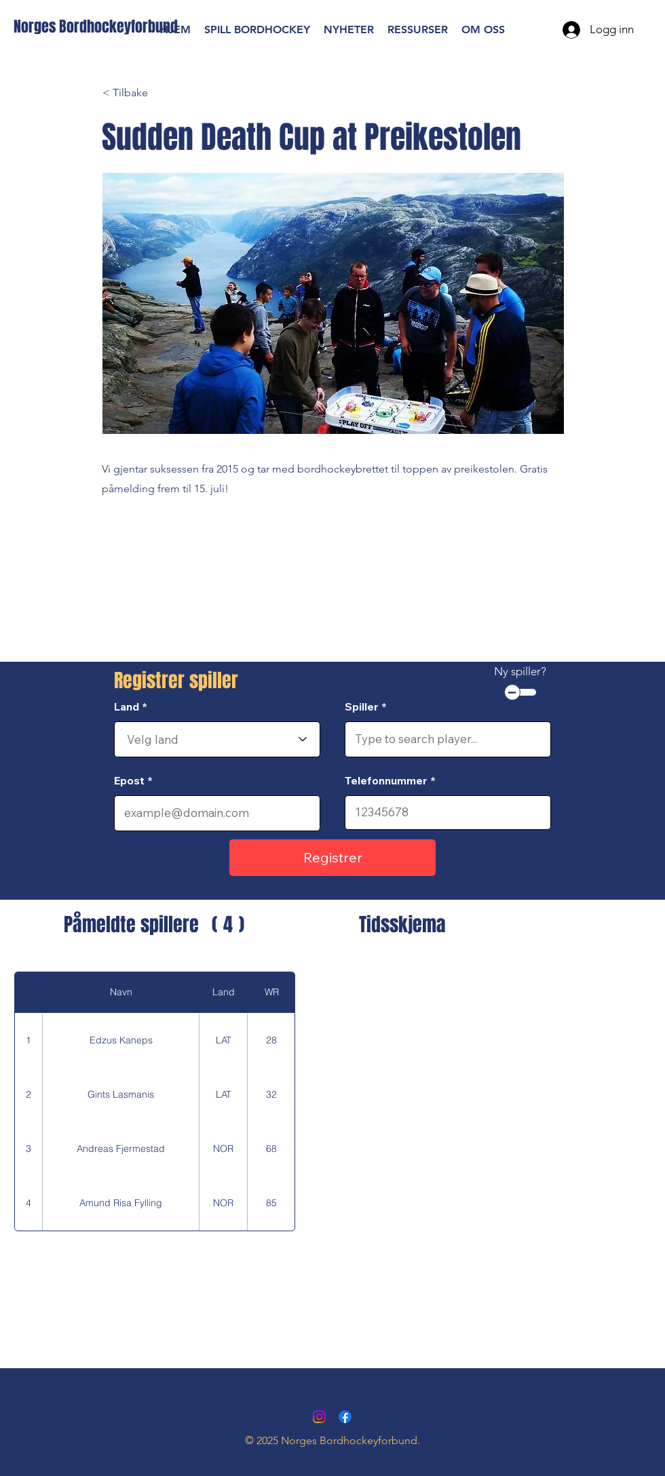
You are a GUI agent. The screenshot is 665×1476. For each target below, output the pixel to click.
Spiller (362, 706)
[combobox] (217, 739)
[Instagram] (319, 1416)
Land (126, 706)
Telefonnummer (386, 780)
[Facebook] (345, 1416)
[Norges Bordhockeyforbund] (96, 27)
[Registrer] (332, 857)
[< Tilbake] (147, 92)
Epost (129, 780)
